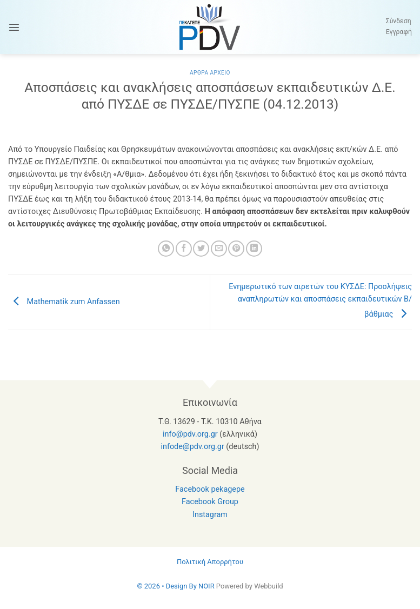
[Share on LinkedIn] (254, 248)
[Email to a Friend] (219, 248)
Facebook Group (210, 501)
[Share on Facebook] (184, 248)
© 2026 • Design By (167, 586)
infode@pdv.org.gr (192, 446)
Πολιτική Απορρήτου (210, 562)
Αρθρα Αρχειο (210, 73)
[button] (14, 27)
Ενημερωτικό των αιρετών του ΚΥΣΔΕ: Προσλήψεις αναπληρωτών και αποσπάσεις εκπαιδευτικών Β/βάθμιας (320, 300)
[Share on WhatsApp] (166, 248)
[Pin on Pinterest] (236, 248)
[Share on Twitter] (201, 248)
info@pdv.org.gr (190, 434)
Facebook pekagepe (209, 489)
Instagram (210, 514)
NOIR (206, 586)
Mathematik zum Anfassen (64, 301)
